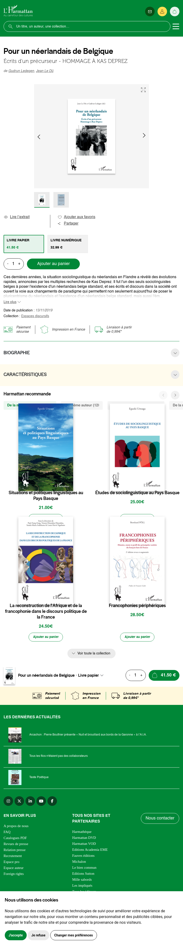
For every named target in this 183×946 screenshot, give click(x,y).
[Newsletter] (150, 11)
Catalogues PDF (15, 839)
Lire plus (10, 302)
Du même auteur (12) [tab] (82, 405)
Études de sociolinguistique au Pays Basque (137, 493)
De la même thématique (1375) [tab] (136, 405)
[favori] (70, 483)
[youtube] (41, 802)
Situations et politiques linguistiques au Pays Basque (46, 495)
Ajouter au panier (53, 264)
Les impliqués (82, 887)
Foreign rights (14, 875)
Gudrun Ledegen (21, 71)
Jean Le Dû (44, 71)
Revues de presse (16, 845)
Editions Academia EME (90, 851)
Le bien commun (84, 869)
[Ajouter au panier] (46, 518)
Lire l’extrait (17, 217)
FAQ (7, 833)
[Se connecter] (162, 11)
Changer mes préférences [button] (73, 935)
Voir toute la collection (93, 654)
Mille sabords (82, 881)
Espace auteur (14, 869)
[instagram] (8, 802)
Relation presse (14, 851)
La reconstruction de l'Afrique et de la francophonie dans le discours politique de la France (46, 612)
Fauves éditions (83, 857)
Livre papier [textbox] (88, 676)
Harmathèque (82, 833)
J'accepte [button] (16, 935)
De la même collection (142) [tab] (30, 405)
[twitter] (19, 802)
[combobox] (92, 676)
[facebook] (52, 802)
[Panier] (174, 11)
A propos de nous (16, 827)
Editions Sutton (83, 875)
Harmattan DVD (84, 839)
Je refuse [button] (38, 935)
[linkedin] (30, 802)
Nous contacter (160, 821)
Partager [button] (67, 224)
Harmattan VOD (84, 845)
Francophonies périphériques (137, 606)
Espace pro (11, 863)
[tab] (24, 244)
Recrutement (13, 857)
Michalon (79, 863)
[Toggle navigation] (175, 26)
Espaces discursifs (35, 316)
